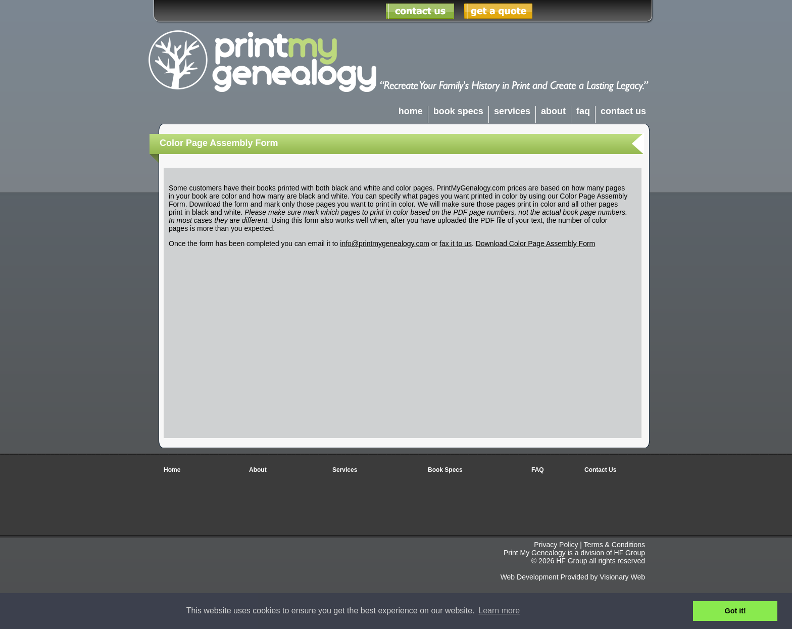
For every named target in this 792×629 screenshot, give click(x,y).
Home (172, 469)
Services (344, 469)
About (258, 469)
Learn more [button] (499, 610)
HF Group (629, 553)
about (553, 111)
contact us (623, 111)
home (411, 111)
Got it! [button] (735, 611)
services (512, 111)
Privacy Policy (556, 545)
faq (583, 111)
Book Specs (445, 469)
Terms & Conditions (614, 545)
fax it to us (455, 243)
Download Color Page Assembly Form (536, 243)
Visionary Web (622, 577)
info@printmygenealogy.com (384, 243)
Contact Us (600, 469)
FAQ (537, 469)
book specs (458, 111)
